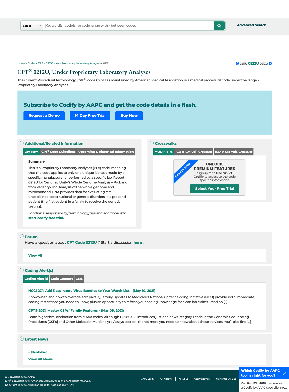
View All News (40, 359)
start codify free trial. (46, 218)
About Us (183, 379)
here (137, 242)
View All (35, 255)
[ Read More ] (39, 352)
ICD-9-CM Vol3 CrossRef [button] (233, 152)
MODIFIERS (164, 152)
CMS (79, 279)
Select (27, 25)
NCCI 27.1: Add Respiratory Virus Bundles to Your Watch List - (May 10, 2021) (91, 291)
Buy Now (129, 115)
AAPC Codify (147, 379)
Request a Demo (44, 115)
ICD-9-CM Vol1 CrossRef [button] (193, 152)
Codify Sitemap (202, 379)
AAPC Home (166, 379)
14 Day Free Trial (90, 115)
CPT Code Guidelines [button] (58, 151)
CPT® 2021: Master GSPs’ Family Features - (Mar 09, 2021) (76, 310)
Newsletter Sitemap (226, 379)
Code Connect (62, 279)
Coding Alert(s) (36, 279)
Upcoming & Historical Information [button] (106, 152)
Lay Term (31, 152)
